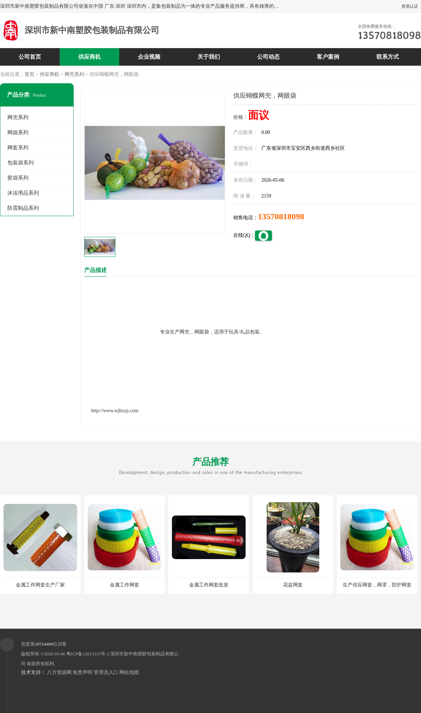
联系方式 (387, 57)
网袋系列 (17, 132)
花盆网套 (293, 585)
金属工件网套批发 (208, 585)
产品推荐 (210, 466)
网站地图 (129, 672)
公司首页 (30, 57)
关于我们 (209, 57)
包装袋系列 (20, 163)
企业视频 (149, 57)
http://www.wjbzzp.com (114, 410)
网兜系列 (74, 74)
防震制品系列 (23, 208)
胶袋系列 (17, 178)
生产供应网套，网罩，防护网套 (377, 585)
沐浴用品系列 (23, 193)
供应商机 (89, 57)
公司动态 (268, 57)
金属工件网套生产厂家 (40, 585)
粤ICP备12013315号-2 (87, 653)
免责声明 (82, 672)
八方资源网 (59, 672)
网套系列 (17, 147)
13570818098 (281, 216)
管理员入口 (106, 672)
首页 (29, 74)
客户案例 (328, 57)
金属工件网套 (124, 585)
